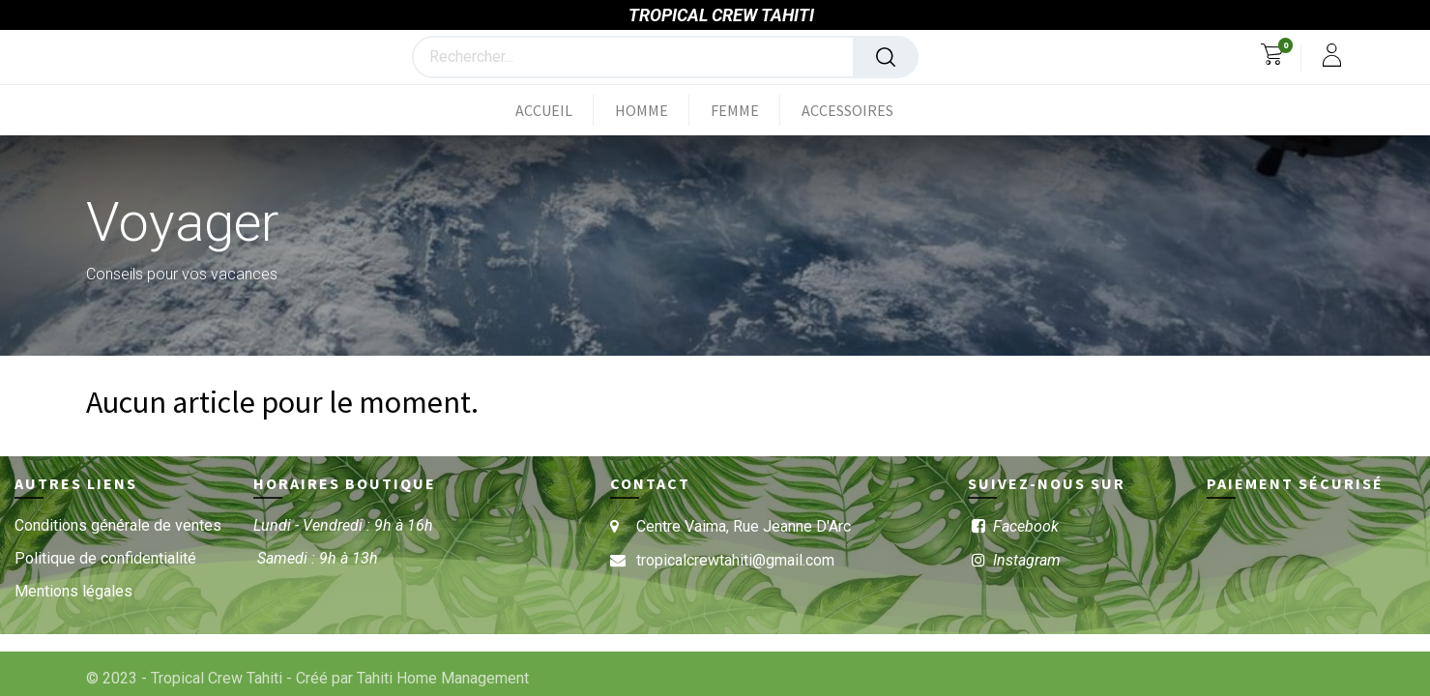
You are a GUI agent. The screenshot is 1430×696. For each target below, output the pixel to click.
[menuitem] (554, 110)
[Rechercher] (886, 57)
